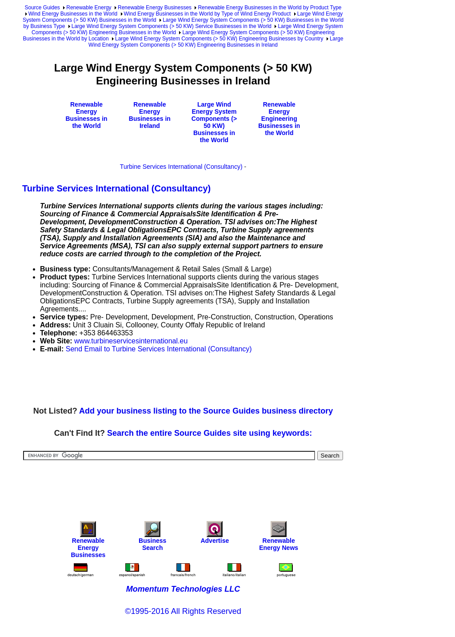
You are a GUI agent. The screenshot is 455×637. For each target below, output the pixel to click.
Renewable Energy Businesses (155, 7)
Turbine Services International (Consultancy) (181, 166)
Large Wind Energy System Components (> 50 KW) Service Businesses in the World (171, 26)
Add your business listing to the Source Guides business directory (206, 410)
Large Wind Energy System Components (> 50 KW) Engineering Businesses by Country (219, 39)
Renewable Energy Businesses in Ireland (150, 115)
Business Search (152, 538)
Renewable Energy (88, 7)
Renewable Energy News (278, 538)
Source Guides (42, 7)
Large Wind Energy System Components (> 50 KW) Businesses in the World (214, 122)
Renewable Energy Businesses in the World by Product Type (269, 7)
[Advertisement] (184, 380)
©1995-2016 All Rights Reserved (183, 611)
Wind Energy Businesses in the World (73, 14)
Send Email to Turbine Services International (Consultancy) (159, 349)
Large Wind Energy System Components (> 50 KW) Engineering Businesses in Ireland (215, 42)
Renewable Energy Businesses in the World (86, 115)
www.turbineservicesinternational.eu (131, 341)
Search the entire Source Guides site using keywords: (209, 433)
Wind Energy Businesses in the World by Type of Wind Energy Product (207, 14)
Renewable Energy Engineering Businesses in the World (279, 118)
